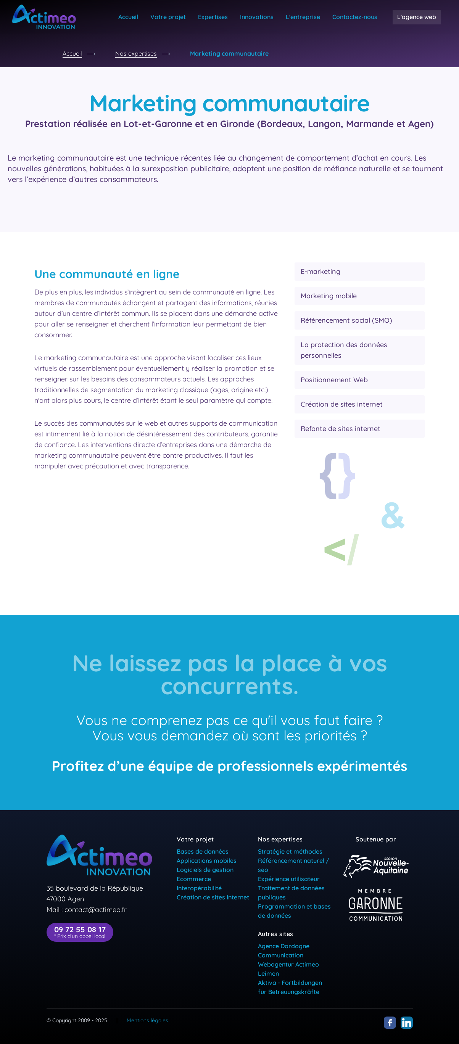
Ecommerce (194, 879)
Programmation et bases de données (294, 910)
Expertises (213, 17)
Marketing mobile (329, 295)
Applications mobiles (207, 860)
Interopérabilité (199, 888)
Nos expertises (136, 53)
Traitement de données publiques (291, 892)
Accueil (128, 17)
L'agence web (416, 17)
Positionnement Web (334, 379)
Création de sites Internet (213, 897)
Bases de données (203, 851)
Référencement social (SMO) (346, 320)
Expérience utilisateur (289, 879)
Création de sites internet (342, 404)
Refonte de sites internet (340, 428)
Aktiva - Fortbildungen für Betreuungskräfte (290, 987)
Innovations (257, 17)
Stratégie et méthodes (290, 851)
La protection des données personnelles (344, 350)
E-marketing (320, 271)
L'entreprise (303, 17)
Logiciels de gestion (205, 869)
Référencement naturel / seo (293, 865)
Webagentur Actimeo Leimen (288, 968)
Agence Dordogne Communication (283, 950)
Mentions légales (147, 1020)
